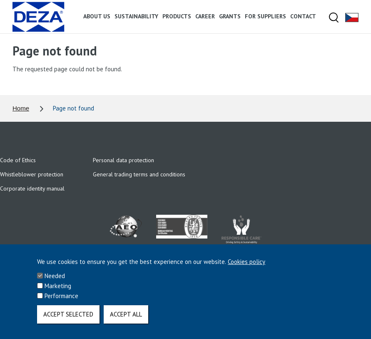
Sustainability (136, 16)
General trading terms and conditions (139, 174)
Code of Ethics (18, 160)
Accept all (126, 320)
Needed (55, 282)
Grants (230, 16)
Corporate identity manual (32, 188)
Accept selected (68, 320)
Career (205, 16)
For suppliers (265, 16)
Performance (61, 302)
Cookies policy (246, 268)
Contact (303, 16)
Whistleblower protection (31, 174)
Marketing (58, 292)
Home (20, 108)
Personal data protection (123, 160)
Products (176, 16)
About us (96, 16)
